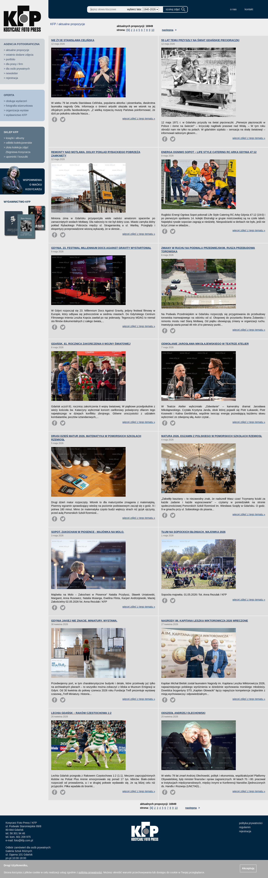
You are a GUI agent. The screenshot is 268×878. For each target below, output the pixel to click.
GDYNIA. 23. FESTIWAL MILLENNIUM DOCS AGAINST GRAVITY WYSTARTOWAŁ (101, 247)
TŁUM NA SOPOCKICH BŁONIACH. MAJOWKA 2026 (193, 531)
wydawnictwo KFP (16, 115)
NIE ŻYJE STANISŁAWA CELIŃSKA (72, 40)
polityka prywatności (250, 823)
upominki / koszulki (17, 156)
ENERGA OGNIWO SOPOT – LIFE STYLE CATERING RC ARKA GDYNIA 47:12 (209, 152)
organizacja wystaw (17, 110)
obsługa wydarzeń (16, 101)
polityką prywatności (90, 872)
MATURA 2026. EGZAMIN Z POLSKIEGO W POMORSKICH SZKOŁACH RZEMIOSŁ (211, 436)
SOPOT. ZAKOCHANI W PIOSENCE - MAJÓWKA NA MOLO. (87, 531)
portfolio (10, 59)
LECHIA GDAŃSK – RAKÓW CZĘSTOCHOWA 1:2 (81, 712)
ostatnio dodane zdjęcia (19, 54)
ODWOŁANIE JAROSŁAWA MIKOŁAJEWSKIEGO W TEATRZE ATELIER (205, 343)
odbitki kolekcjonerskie (19, 142)
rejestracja (12, 77)
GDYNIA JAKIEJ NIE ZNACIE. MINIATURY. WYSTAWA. (84, 620)
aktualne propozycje (17, 50)
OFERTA (9, 95)
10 (152, 29)
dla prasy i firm (14, 64)
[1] (128, 29)
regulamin (245, 827)
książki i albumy (15, 138)
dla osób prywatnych (18, 68)
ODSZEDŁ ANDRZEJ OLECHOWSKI (183, 712)
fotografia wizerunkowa (19, 105)
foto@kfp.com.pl (23, 840)
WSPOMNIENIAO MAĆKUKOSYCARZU (32, 184)
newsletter (12, 73)
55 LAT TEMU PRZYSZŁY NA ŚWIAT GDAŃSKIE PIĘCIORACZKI (200, 40)
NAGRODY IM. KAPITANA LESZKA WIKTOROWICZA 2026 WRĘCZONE (204, 620)
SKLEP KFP (11, 132)
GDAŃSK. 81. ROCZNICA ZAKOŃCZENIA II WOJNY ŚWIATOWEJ (90, 343)
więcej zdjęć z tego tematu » (138, 118)
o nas (233, 9)
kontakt (249, 9)
